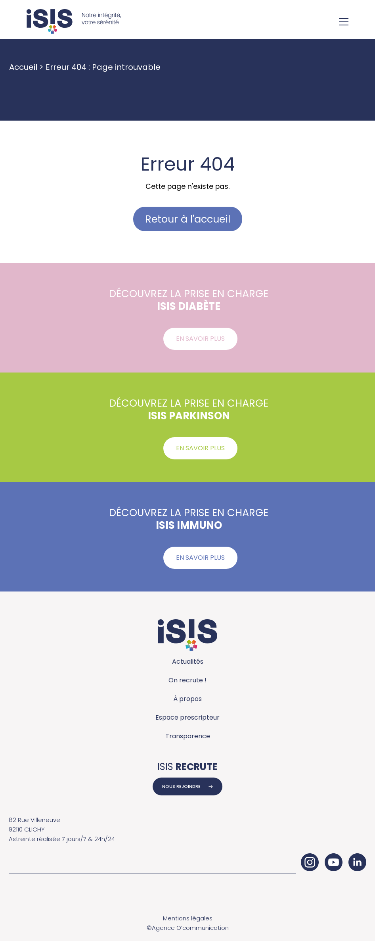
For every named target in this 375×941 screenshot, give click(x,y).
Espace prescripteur (187, 717)
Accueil (23, 67)
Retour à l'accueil (187, 219)
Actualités (187, 661)
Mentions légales (187, 918)
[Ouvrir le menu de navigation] (343, 22)
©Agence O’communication (188, 928)
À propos (187, 698)
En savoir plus (200, 338)
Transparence (187, 736)
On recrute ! (187, 680)
